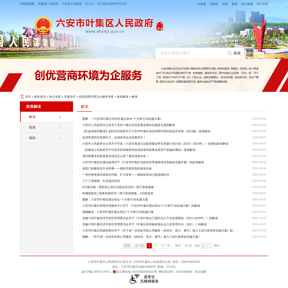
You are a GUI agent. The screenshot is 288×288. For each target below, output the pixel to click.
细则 (32, 138)
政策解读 (122, 96)
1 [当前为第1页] (149, 245)
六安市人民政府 (72, 3)
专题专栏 (70, 96)
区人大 (89, 3)
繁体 (235, 4)
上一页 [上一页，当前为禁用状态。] (139, 245)
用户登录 (262, 4)
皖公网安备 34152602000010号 (134, 271)
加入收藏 (247, 4)
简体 (225, 4)
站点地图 (200, 271)
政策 (32, 127)
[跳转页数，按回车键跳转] (206, 245)
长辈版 (201, 4)
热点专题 (55, 96)
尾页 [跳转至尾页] (178, 245)
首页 (28, 96)
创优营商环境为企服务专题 (96, 96)
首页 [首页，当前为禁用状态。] (127, 245)
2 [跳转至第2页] (155, 245)
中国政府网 (27, 3)
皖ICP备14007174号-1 (96, 271)
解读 (135, 96)
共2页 (188, 245)
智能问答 (249, 53)
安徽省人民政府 (48, 3)
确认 (217, 245)
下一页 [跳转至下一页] (165, 245)
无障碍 (214, 4)
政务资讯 (40, 96)
